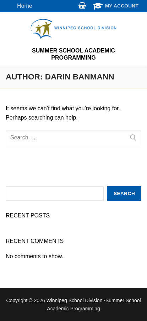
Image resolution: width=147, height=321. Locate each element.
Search (124, 193)
